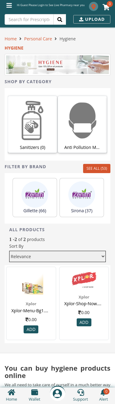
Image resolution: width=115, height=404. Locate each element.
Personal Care (38, 39)
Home (11, 39)
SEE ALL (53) (96, 168)
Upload (92, 19)
